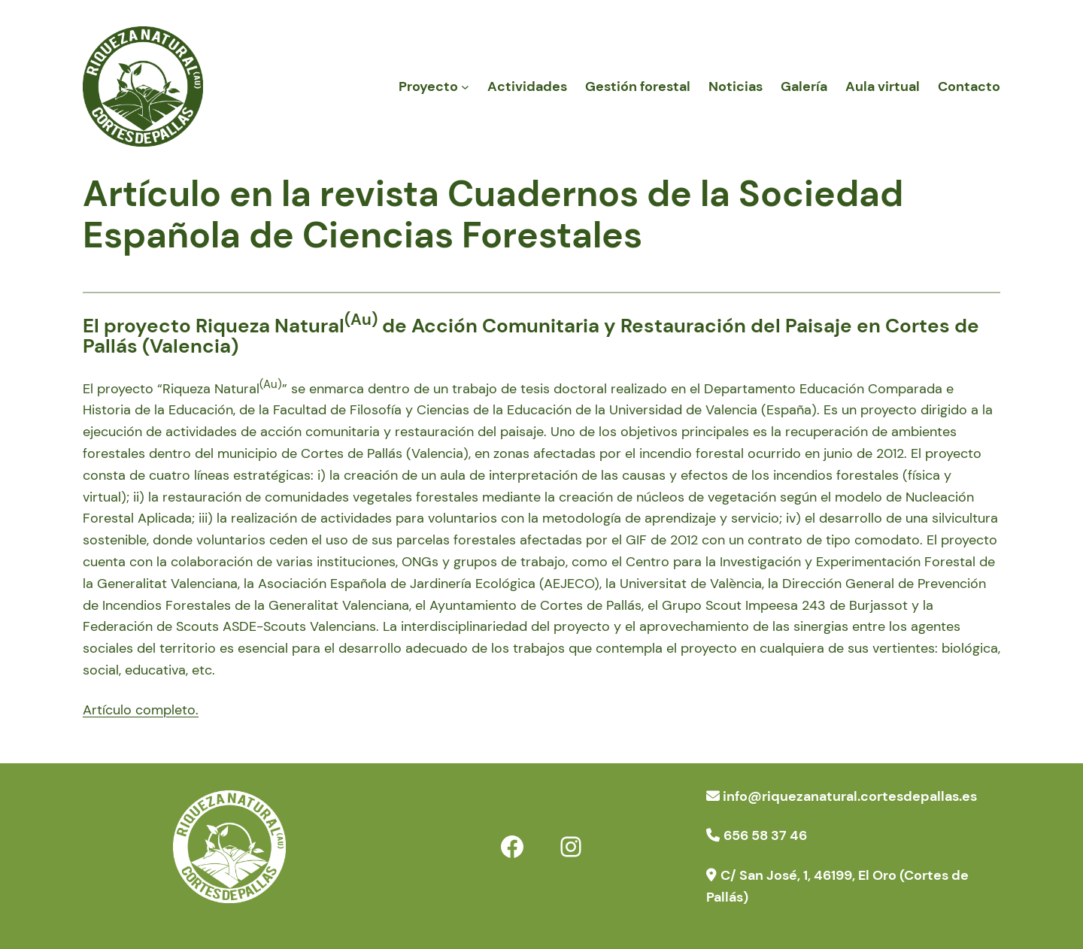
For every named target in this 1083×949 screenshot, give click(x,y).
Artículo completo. (141, 710)
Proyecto (428, 86)
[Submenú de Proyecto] (465, 87)
